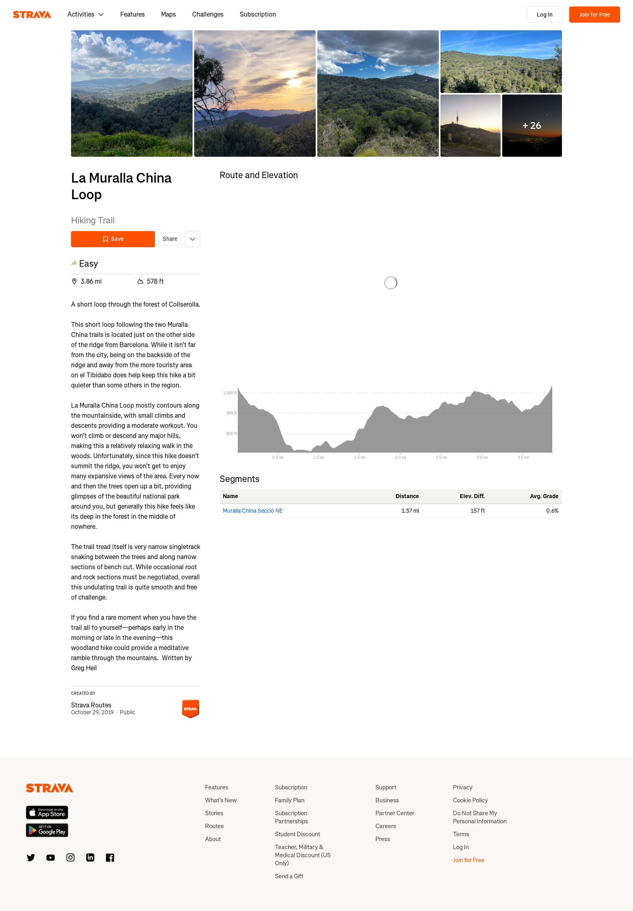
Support (385, 787)
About (213, 839)
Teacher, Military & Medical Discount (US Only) (303, 855)
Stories (214, 813)
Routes (214, 826)
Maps (168, 14)
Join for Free (594, 15)
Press (382, 839)
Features (132, 14)
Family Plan (289, 800)
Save (113, 239)
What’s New (221, 800)
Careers (385, 826)
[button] (132, 93)
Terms (461, 834)
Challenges (208, 14)
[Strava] (32, 14)
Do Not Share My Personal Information (480, 817)
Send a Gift (289, 876)
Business (387, 800)
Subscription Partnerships (291, 817)
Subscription (258, 14)
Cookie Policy (470, 800)
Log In (545, 15)
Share (170, 239)
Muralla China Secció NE (253, 511)
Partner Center (394, 813)
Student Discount (297, 834)
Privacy (463, 787)
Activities (85, 14)
